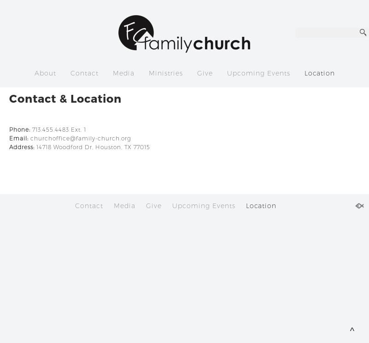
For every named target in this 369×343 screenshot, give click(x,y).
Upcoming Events (258, 73)
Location (320, 73)
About (45, 73)
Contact (84, 73)
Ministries (166, 73)
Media (124, 73)
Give (205, 73)
